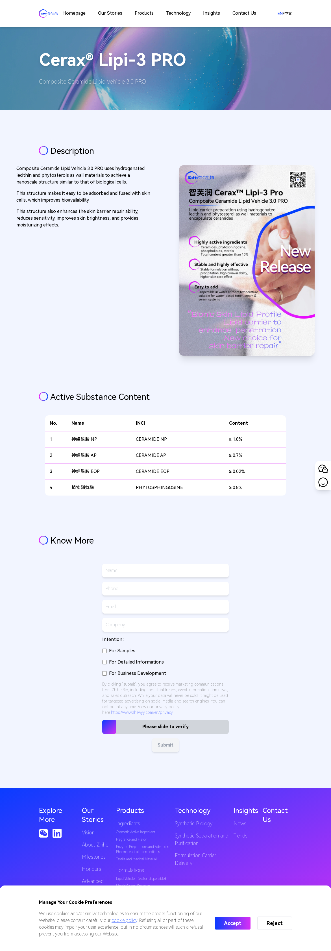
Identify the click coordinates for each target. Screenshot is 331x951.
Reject (275, 923)
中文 (288, 13)
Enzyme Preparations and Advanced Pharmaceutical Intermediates (142, 849)
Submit (165, 745)
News (240, 823)
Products (144, 13)
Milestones (94, 857)
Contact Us (244, 13)
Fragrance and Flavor (131, 839)
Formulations (130, 870)
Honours (91, 869)
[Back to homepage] (48, 14)
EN (280, 13)
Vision (88, 833)
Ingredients (128, 823)
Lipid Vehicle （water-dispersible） (142, 879)
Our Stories (110, 13)
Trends (240, 836)
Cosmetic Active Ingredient (135, 832)
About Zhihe (95, 845)
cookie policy (124, 920)
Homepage (74, 13)
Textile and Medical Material (136, 859)
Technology (178, 13)
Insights (211, 13)
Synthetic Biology (194, 823)
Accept (232, 923)
